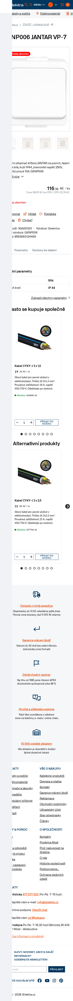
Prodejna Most (49, 842)
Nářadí (12, 813)
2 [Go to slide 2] (26, 434)
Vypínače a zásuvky (20, 788)
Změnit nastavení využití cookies (14, 867)
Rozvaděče (15, 794)
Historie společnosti (52, 863)
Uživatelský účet (50, 809)
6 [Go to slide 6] (43, 434)
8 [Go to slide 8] (51, 434)
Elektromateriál (18, 781)
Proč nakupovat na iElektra (52, 850)
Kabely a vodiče (18, 775)
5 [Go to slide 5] (39, 434)
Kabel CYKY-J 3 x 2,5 (28, 500)
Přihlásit (56, 969)
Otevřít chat (39, 909)
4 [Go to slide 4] (34, 434)
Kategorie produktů (52, 775)
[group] (36, 372)
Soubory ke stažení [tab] (44, 250)
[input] (24, 423)
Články (44, 820)
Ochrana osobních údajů (52, 876)
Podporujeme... (49, 869)
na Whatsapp (36, 917)
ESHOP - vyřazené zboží (36, 24)
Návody (8, 836)
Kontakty (45, 836)
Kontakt (45, 787)
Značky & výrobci (14, 853)
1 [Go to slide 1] (21, 434)
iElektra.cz (12, 24)
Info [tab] (7, 250)
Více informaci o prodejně (27, 936)
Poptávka (9, 859)
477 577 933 (30, 894)
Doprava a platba (51, 781)
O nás (43, 857)
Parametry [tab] (21, 250)
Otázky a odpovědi (15, 847)
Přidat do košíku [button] (47, 422)
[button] (37, 4)
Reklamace (47, 798)
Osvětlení (14, 806)
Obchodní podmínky (53, 803)
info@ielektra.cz (47, 902)
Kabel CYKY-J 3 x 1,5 (28, 365)
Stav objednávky (50, 815)
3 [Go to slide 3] (30, 434)
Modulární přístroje (20, 800)
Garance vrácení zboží (54, 792)
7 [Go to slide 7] (47, 434)
